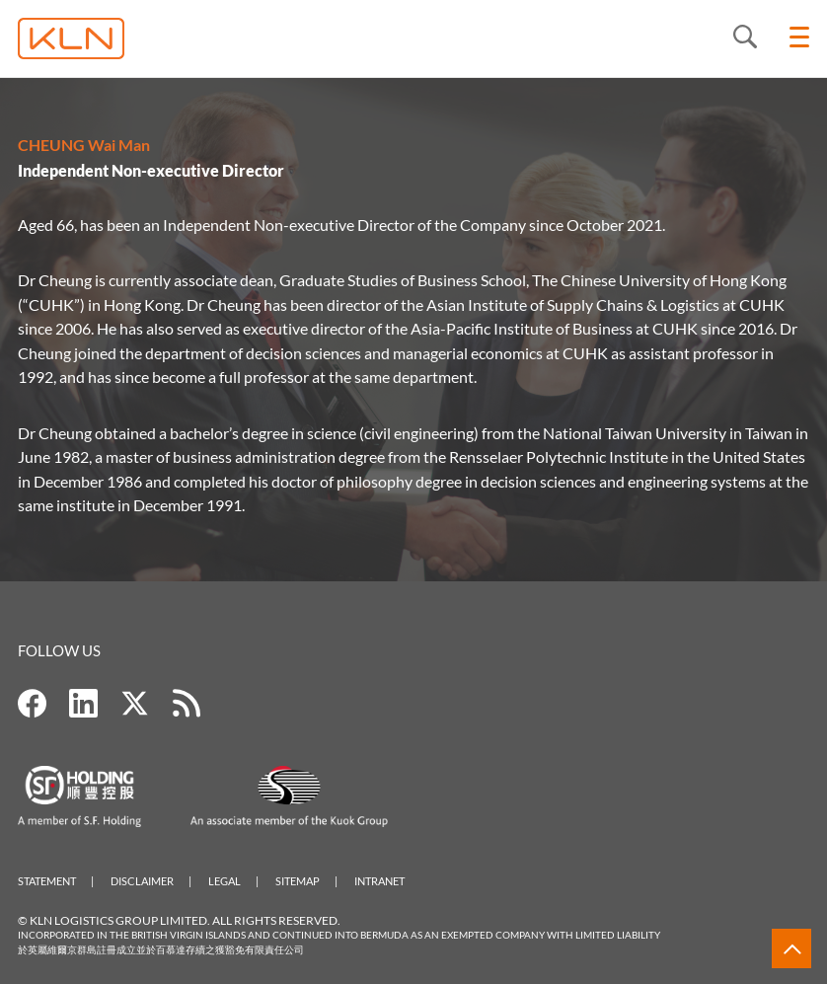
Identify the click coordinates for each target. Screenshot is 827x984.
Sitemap (297, 880)
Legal (224, 880)
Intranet (379, 880)
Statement (47, 880)
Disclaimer (142, 880)
